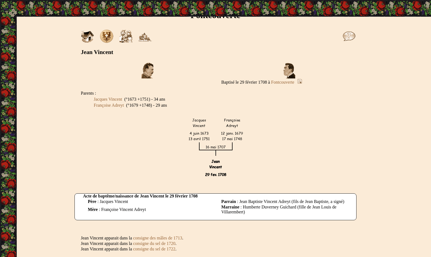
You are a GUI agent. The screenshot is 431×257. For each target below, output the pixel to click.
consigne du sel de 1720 (154, 243)
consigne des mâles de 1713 (157, 238)
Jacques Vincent (108, 99)
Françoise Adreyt (109, 105)
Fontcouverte (282, 82)
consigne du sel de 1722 (154, 249)
